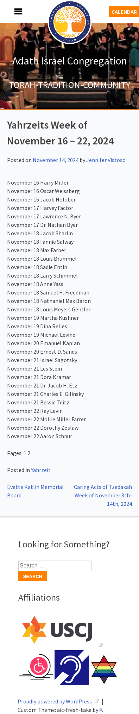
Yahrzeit (41, 469)
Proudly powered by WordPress (55, 701)
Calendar (124, 11)
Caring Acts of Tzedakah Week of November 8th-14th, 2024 (103, 495)
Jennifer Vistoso (106, 159)
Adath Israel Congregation (69, 60)
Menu (10, 11)
